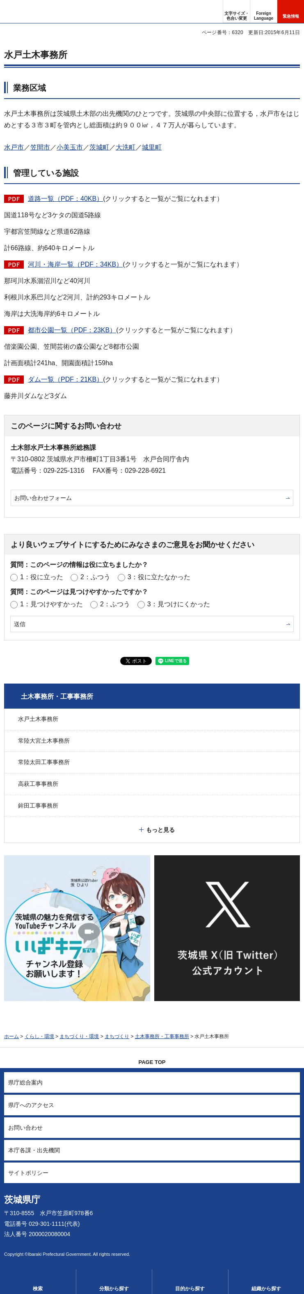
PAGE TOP (152, 1062)
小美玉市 (70, 147)
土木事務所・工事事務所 (57, 696)
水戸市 (14, 147)
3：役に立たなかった (159, 576)
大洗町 (125, 147)
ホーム (11, 1036)
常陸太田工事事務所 (44, 762)
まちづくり (117, 1036)
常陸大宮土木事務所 (44, 740)
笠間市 (40, 147)
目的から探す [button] (190, 1289)
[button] (263, 11)
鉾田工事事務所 (38, 805)
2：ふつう (95, 576)
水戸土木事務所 (38, 719)
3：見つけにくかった (178, 604)
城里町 (152, 147)
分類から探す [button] (114, 1289)
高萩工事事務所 (38, 784)
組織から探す (266, 1289)
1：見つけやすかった (51, 604)
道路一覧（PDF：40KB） (65, 198)
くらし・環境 (39, 1036)
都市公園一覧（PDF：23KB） (72, 330)
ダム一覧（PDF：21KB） (65, 379)
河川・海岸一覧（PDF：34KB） (75, 264)
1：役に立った (41, 576)
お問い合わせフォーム (43, 498)
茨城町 (99, 147)
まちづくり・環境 (79, 1036)
